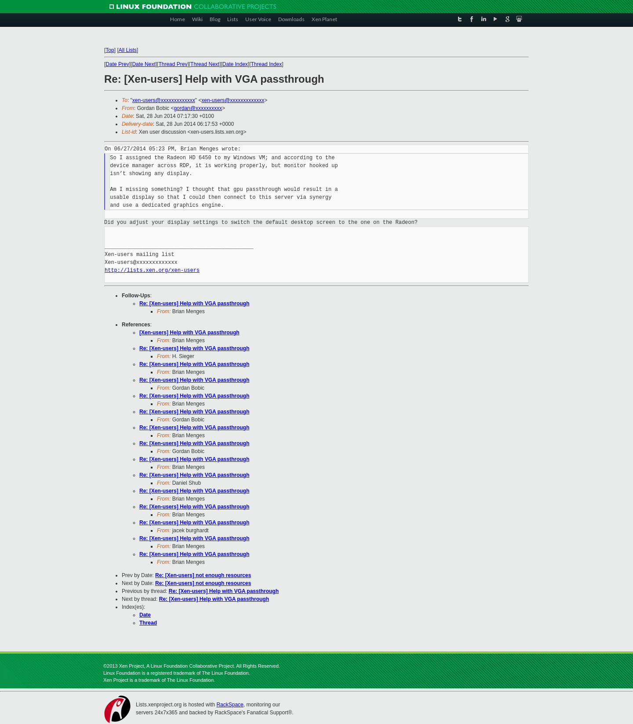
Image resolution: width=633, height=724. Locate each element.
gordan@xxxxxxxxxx (198, 108)
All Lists (128, 50)
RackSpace (229, 705)
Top (110, 50)
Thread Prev (172, 64)
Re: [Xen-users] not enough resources (203, 575)
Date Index (235, 64)
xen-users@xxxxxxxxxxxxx (163, 100)
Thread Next (204, 64)
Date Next (143, 64)
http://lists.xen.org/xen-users (152, 270)
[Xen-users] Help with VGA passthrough (189, 332)
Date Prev (117, 64)
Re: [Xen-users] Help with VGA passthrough (194, 303)
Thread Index (266, 64)
